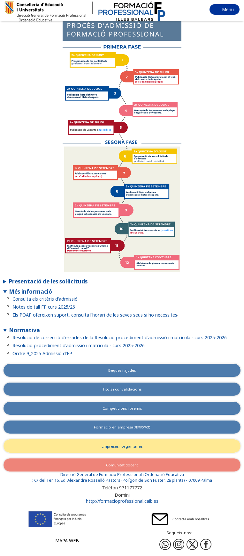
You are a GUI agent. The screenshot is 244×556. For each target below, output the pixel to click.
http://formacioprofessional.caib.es (122, 501)
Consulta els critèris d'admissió (45, 299)
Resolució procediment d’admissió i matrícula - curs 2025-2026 (78, 345)
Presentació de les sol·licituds (48, 281)
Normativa (24, 330)
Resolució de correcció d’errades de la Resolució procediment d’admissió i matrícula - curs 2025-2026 (119, 337)
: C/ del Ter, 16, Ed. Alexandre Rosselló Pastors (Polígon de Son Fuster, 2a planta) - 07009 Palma (122, 480)
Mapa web (67, 541)
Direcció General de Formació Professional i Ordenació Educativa (122, 474)
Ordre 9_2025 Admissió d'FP (42, 353)
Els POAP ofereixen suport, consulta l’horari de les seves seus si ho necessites (94, 314)
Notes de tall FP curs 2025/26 (43, 307)
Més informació (30, 291)
